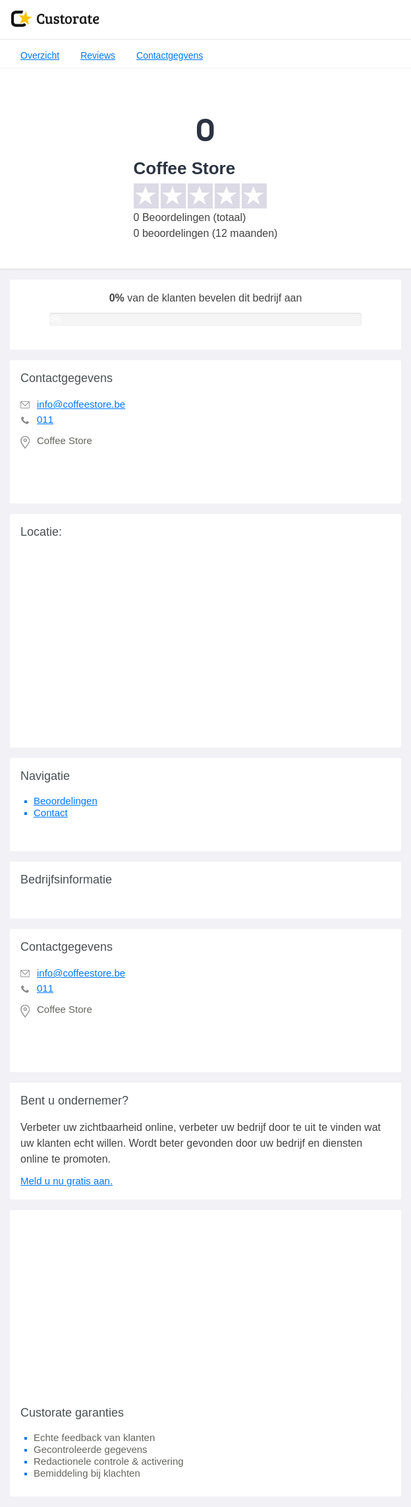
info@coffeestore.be (81, 404)
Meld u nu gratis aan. (66, 1180)
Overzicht (39, 55)
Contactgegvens (169, 55)
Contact (51, 812)
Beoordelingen (65, 800)
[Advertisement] (205, 1302)
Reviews (97, 55)
